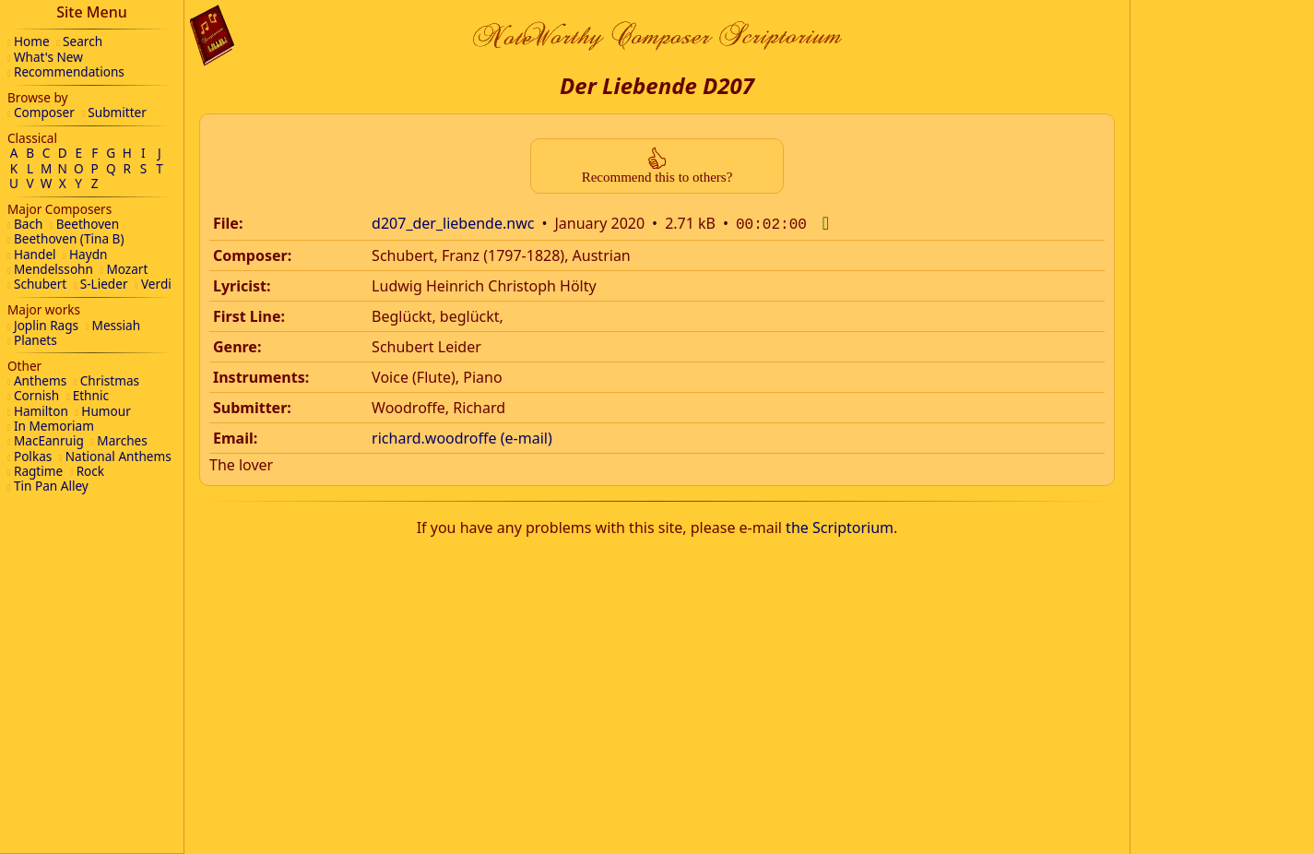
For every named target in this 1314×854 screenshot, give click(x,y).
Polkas (33, 456)
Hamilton (41, 411)
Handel (35, 254)
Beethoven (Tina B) (69, 238)
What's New (48, 56)
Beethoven (87, 223)
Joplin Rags (46, 325)
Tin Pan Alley (51, 485)
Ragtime (38, 471)
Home (32, 41)
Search (82, 41)
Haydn (88, 254)
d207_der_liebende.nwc (453, 223)
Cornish (36, 395)
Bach (28, 223)
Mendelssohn (53, 269)
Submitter (117, 112)
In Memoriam (54, 425)
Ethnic (91, 395)
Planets (35, 340)
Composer (44, 112)
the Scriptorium (840, 526)
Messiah (116, 325)
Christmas (109, 380)
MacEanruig (49, 440)
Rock (90, 471)
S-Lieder (104, 283)
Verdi (156, 283)
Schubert (40, 283)
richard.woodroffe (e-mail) (462, 436)
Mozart (127, 269)
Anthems (40, 380)
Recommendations (69, 71)
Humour (105, 411)
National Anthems (118, 456)
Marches (122, 440)
